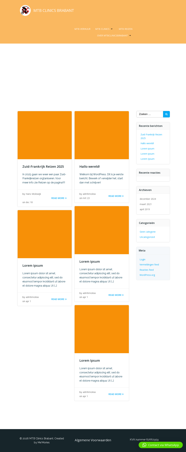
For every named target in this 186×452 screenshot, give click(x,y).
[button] (161, 445)
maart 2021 (146, 204)
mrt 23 (86, 198)
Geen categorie (148, 231)
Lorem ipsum (147, 148)
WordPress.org (147, 274)
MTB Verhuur (82, 28)
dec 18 (29, 202)
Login (142, 259)
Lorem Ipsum (147, 158)
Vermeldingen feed (149, 264)
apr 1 (85, 297)
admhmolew (89, 193)
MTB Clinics (104, 28)
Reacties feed (147, 269)
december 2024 (148, 198)
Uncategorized (147, 236)
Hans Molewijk (33, 193)
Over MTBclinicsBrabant (114, 35)
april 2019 (145, 209)
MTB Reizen (125, 28)
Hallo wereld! (147, 143)
